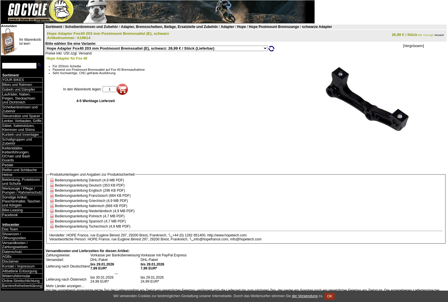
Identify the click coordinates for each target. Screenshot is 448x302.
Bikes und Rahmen (17, 85)
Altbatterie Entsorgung (19, 271)
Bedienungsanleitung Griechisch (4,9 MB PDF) (91, 201)
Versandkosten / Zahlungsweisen (15, 245)
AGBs (6, 257)
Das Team (10, 229)
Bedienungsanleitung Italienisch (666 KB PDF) (91, 206)
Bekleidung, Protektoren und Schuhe (21, 182)
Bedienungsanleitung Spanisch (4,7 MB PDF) (90, 221)
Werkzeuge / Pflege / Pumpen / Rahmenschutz (22, 190)
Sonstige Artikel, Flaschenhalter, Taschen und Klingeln (21, 201)
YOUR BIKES (13, 80)
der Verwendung (305, 296)
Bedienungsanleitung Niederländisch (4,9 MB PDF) (95, 211)
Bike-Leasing (12, 210)
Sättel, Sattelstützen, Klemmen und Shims (18, 128)
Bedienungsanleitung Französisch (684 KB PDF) (93, 196)
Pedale (7, 165)
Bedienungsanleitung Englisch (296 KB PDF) (90, 190)
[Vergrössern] (413, 46)
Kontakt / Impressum (18, 266)
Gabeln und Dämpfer (18, 90)
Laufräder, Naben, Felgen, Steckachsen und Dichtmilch (18, 98)
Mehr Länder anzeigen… (65, 286)
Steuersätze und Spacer (21, 116)
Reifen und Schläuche (19, 170)
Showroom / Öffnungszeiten (14, 236)
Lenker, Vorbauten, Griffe (21, 121)
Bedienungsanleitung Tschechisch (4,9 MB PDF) (93, 226)
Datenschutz (12, 252)
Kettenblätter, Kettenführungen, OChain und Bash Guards (16, 154)
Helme (7, 175)
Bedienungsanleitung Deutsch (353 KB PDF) (90, 185)
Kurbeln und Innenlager (20, 135)
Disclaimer (10, 262)
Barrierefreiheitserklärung (22, 286)
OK (329, 296)
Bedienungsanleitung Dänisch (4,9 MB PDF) (89, 180)
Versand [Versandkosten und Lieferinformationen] (439, 35)
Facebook (10, 215)
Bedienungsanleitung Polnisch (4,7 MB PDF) (90, 216)
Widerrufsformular (16, 276)
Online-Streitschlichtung (20, 281)
